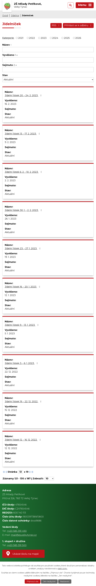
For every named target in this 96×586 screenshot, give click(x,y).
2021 (20, 37)
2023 (44, 37)
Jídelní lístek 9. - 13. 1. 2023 (22, 325)
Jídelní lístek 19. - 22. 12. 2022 (23, 401)
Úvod (5, 15)
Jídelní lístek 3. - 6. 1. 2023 (22, 363)
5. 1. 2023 (10, 333)
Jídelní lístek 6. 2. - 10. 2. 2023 (24, 172)
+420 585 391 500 (16, 545)
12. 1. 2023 (10, 295)
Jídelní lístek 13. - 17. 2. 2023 (23, 133)
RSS (56, 25)
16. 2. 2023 (10, 104)
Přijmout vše (32, 581)
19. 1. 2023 (10, 257)
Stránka (12, 471)
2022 (32, 37)
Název (6, 44)
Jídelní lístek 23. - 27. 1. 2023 (23, 248)
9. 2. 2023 (10, 142)
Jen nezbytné (49, 581)
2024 (55, 37)
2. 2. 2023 (10, 180)
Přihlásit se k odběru (78, 25)
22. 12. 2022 (11, 371)
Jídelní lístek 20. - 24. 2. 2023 (24, 95)
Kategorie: (8, 37)
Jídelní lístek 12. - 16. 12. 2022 (23, 439)
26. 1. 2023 (10, 218)
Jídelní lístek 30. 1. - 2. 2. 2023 (24, 210)
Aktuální (10, 117)
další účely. (62, 568)
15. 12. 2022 (11, 410)
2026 (78, 37)
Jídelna (15, 15)
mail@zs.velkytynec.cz (24, 535)
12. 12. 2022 (11, 448)
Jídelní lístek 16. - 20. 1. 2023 (23, 286)
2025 (67, 37)
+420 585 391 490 (17, 531)
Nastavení (64, 581)
